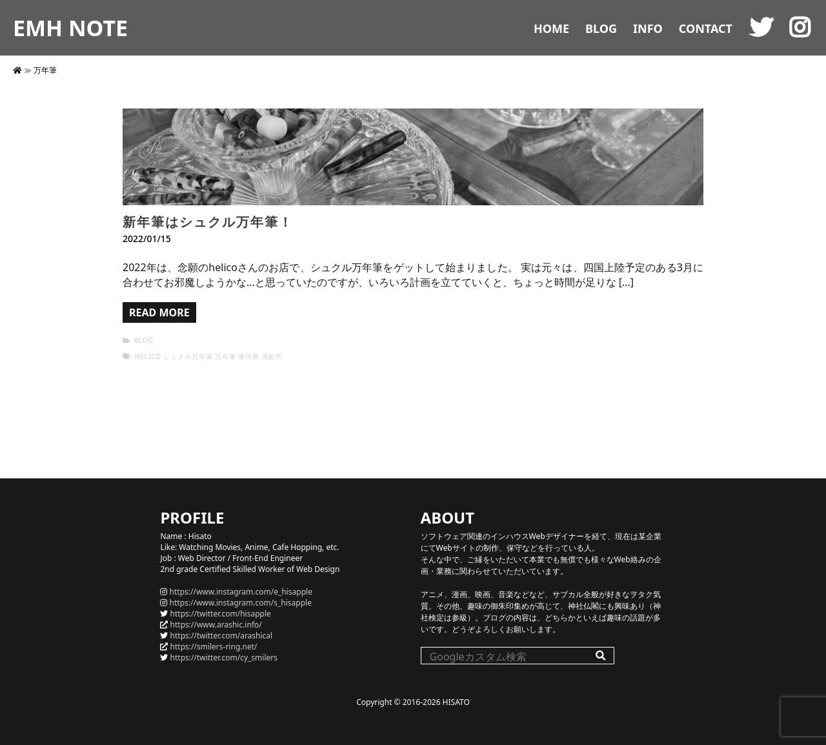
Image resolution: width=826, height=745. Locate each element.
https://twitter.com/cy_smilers (223, 657)
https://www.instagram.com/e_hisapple (241, 591)
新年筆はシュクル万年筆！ (208, 221)
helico (148, 356)
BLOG (601, 28)
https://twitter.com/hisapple (220, 613)
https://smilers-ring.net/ (213, 646)
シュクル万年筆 (187, 356)
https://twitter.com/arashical (221, 635)
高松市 (272, 356)
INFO (648, 28)
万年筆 (225, 356)
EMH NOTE (70, 28)
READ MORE (159, 312)
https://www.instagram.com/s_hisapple (241, 602)
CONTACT (705, 28)
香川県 (248, 356)
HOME (551, 28)
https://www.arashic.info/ (216, 624)
